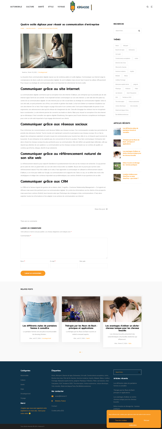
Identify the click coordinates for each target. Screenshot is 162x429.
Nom (23, 261)
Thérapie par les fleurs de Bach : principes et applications (131, 142)
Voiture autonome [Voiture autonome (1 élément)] (134, 101)
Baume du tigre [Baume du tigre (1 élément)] (120, 50)
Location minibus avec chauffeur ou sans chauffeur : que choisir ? (130, 176)
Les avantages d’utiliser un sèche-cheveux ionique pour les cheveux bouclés (132, 153)
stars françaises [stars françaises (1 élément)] (131, 93)
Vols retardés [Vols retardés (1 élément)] (134, 106)
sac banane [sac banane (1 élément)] (119, 93)
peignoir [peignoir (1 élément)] (135, 84)
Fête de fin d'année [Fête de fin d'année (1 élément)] (121, 67)
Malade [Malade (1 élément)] (118, 76)
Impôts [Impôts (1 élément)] (132, 71)
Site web (82, 261)
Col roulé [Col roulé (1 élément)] (118, 54)
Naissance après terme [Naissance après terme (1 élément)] (122, 84)
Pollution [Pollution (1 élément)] (127, 88)
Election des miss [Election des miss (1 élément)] (121, 63)
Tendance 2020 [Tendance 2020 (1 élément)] (126, 97)
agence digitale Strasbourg (55, 115)
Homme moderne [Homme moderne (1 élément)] (121, 71)
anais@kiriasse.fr (61, 396)
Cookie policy (133, 425)
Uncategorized (31, 28)
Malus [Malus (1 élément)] (126, 76)
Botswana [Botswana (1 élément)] (132, 50)
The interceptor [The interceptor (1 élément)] (120, 101)
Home (22, 28)
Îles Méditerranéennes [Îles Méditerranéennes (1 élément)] (122, 114)
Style (129, 343)
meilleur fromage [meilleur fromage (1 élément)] (120, 80)
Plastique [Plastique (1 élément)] (118, 88)
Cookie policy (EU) (58, 411)
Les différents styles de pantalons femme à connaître (130, 130)
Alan (30, 338)
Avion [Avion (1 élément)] (117, 45)
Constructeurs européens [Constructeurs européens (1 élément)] (123, 58)
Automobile (24, 375)
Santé (87, 338)
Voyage (23, 398)
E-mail (52, 261)
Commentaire (26, 236)
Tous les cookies (121, 420)
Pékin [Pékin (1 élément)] (136, 88)
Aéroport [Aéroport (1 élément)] (125, 45)
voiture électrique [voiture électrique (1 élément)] (121, 106)
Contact (54, 406)
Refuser (146, 420)
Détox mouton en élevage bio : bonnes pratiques (131, 164)
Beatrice (24, 72)
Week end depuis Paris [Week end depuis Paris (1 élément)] (122, 110)
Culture (23, 380)
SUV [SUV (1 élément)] (117, 97)
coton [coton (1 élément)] (136, 58)
